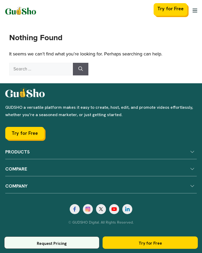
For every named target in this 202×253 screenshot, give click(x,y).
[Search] (80, 69)
